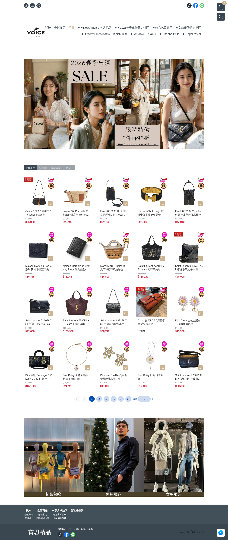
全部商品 (42, 510)
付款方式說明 (59, 510)
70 (113, 398)
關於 (28, 510)
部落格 (28, 518)
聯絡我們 (28, 514)
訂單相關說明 (42, 518)
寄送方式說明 (59, 514)
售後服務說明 (59, 518)
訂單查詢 (42, 514)
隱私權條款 (77, 510)
